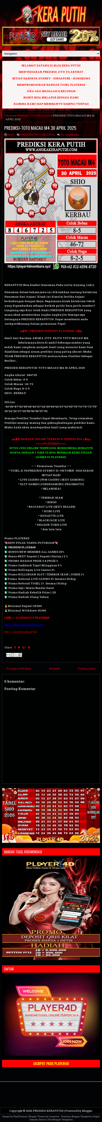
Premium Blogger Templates (76, 1116)
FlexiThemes (20, 1116)
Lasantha (54, 1116)
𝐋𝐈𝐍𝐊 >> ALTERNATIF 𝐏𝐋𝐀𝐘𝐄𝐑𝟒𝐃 (26, 617)
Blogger (87, 1111)
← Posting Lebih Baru (17, 668)
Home (10, 115)
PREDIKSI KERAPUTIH (48, 1111)
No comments (69, 134)
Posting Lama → (88, 668)
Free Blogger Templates (60, 1119)
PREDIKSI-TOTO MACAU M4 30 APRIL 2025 (40, 127)
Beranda (54, 668)
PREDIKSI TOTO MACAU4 (33, 115)
